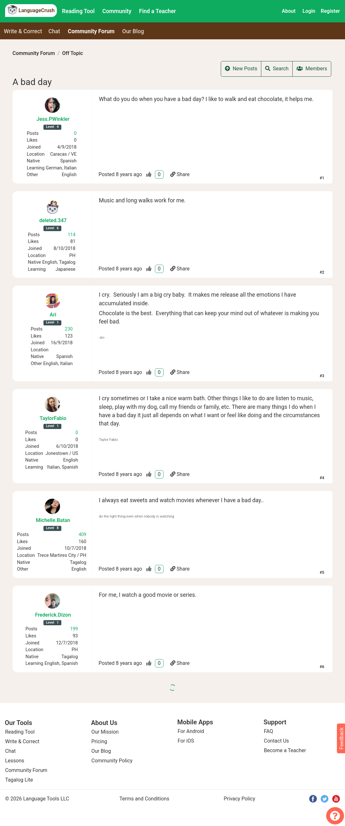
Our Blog (101, 751)
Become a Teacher (285, 750)
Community (116, 11)
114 (71, 235)
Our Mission (105, 732)
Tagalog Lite (19, 780)
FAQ (268, 731)
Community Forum (33, 53)
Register (330, 11)
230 (69, 329)
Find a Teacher (157, 11)
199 (74, 629)
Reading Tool (78, 11)
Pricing (99, 741)
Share (180, 174)
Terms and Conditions (144, 799)
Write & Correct (23, 31)
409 (82, 534)
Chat (54, 31)
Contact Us (276, 741)
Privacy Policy (239, 799)
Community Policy (112, 761)
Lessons (14, 761)
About (288, 11)
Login (309, 11)
